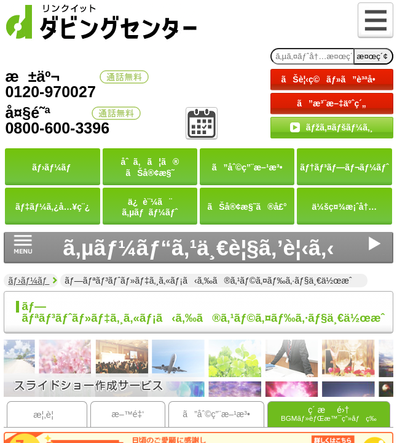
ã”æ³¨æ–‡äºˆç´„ (331, 103)
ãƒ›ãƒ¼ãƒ (28, 280)
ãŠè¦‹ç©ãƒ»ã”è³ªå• (331, 79)
